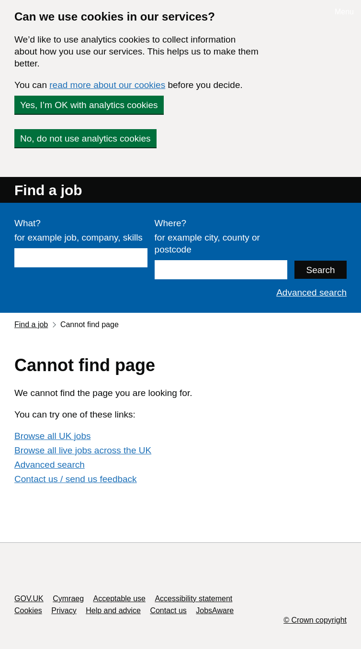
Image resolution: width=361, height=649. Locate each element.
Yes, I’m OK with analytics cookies (89, 105)
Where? (171, 223)
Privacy (63, 610)
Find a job (48, 190)
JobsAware (215, 610)
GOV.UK (29, 598)
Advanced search (311, 292)
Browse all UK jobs (52, 436)
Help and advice (113, 610)
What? (27, 223)
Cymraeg (68, 598)
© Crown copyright (315, 620)
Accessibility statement (193, 598)
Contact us (168, 610)
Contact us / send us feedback (75, 479)
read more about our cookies (107, 85)
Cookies (28, 610)
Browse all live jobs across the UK (82, 450)
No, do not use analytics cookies (85, 138)
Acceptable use (119, 598)
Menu (344, 12)
